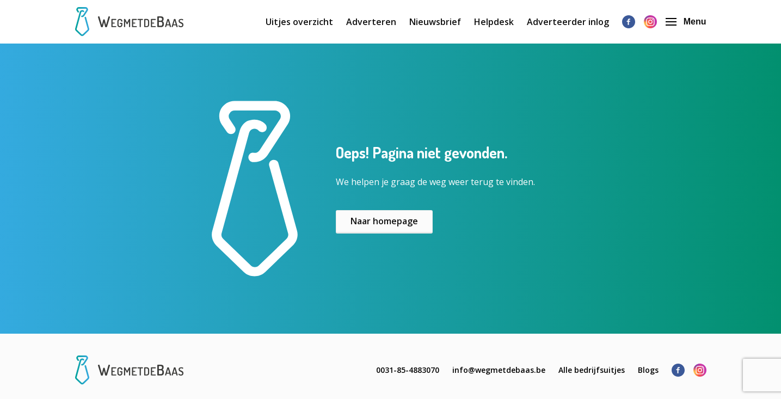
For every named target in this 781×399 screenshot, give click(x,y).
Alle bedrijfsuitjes (591, 370)
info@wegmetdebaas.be (498, 370)
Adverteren (371, 22)
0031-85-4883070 (407, 370)
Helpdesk (494, 22)
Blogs (648, 370)
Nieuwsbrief (435, 22)
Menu (686, 21)
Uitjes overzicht (299, 22)
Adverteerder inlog (568, 22)
